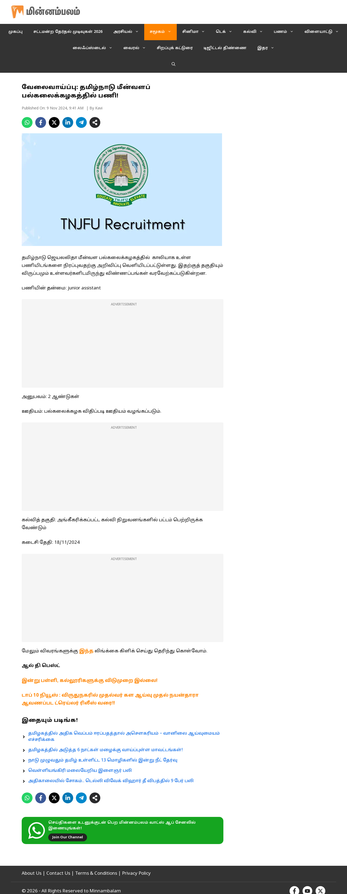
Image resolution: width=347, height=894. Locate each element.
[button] (173, 64)
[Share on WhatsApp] (27, 122)
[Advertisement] (122, 347)
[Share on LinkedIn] (67, 122)
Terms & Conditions (96, 873)
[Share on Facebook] (40, 122)
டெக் (227, 32)
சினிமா (196, 32)
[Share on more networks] (94, 122)
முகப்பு (15, 32)
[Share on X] (54, 122)
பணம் (286, 32)
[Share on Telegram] (81, 122)
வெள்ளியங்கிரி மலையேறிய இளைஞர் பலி (80, 770)
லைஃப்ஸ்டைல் (95, 48)
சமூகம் (163, 32)
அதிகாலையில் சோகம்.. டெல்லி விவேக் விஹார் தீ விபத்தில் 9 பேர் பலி (111, 781)
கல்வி (255, 32)
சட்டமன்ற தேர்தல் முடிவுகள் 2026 (67, 32)
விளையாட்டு (324, 32)
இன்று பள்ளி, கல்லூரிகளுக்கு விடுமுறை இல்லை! (90, 681)
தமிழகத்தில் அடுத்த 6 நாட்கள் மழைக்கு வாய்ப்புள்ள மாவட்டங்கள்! (105, 750)
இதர (268, 48)
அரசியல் (128, 32)
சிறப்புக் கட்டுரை (175, 48)
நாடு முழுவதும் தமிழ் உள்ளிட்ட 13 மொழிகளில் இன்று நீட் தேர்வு (102, 760)
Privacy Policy (136, 873)
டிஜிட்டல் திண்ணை (225, 48)
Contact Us (58, 873)
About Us (31, 873)
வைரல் (137, 48)
